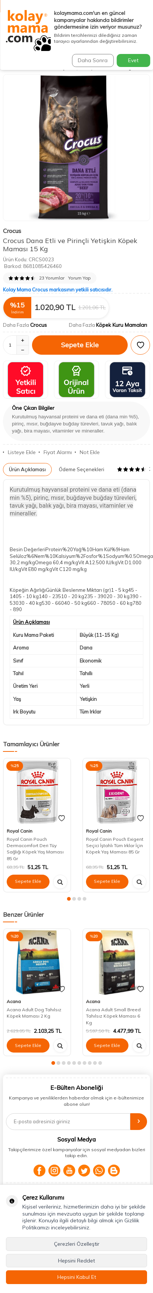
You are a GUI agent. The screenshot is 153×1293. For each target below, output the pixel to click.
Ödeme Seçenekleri (81, 469)
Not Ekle (87, 452)
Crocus (12, 230)
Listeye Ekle (19, 452)
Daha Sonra (93, 60)
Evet (133, 60)
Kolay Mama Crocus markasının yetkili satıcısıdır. (57, 290)
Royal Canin (19, 831)
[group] (76, 147)
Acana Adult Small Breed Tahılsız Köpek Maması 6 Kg (113, 1016)
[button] (69, 899)
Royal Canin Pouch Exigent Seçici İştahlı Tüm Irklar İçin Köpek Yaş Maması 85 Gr (114, 845)
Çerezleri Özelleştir (76, 1244)
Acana (14, 1001)
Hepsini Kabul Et (76, 1277)
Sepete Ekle (80, 345)
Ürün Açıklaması (27, 469)
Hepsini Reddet (76, 1260)
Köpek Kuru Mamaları (121, 325)
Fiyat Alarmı (55, 452)
